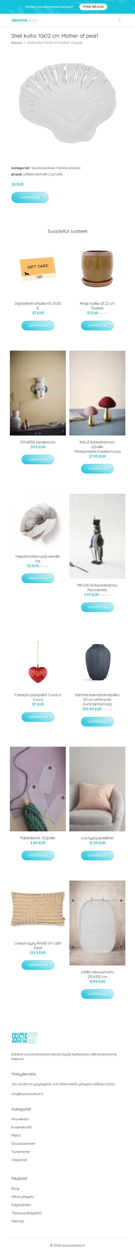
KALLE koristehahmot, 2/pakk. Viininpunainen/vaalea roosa (97, 447)
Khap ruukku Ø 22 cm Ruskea (97, 305)
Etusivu (16, 43)
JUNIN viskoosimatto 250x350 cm (97, 974)
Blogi (15, 1188)
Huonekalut (20, 1119)
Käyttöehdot (21, 1205)
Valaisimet (19, 1160)
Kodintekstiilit (21, 1127)
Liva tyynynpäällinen (97, 838)
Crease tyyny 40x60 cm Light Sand (37, 945)
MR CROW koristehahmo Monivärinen (97, 587)
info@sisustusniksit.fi (27, 1094)
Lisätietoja (29, 197)
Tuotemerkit (20, 1152)
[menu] (120, 20)
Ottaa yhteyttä (22, 1197)
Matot (15, 1135)
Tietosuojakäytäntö (26, 1213)
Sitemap (17, 1221)
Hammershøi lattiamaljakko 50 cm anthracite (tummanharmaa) (97, 699)
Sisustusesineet (43, 168)
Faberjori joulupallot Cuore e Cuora (38, 697)
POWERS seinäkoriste (37, 442)
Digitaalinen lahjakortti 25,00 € (38, 305)
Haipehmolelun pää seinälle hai (38, 558)
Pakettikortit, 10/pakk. (37, 838)
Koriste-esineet (68, 168)
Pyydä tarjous (93, 6)
